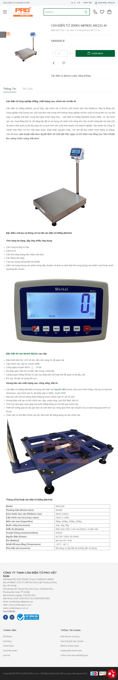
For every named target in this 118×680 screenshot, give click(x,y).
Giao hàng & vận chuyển (72, 641)
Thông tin (9, 88)
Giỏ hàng (7, 641)
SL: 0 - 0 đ (75, 3)
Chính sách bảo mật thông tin (74, 655)
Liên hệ (6, 655)
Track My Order (10, 650)
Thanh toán (87, 3)
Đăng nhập (101, 3)
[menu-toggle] (5, 12)
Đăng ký (111, 3)
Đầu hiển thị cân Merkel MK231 (22, 353)
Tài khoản (7, 636)
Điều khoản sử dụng (70, 636)
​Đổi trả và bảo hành (70, 646)
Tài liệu (27, 88)
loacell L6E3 (60, 389)
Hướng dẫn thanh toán (71, 650)
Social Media (9, 611)
